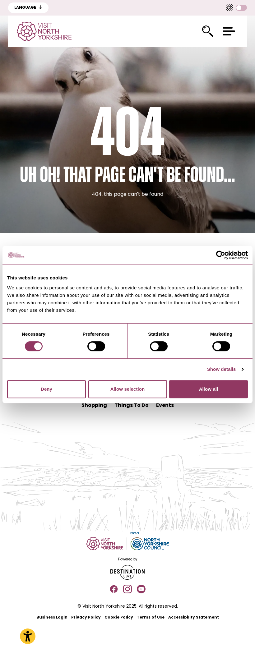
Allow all (208, 389)
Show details (221, 369)
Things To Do (131, 405)
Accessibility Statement (193, 617)
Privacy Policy (86, 617)
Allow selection (127, 389)
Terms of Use (151, 617)
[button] (229, 31)
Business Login (51, 617)
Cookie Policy (118, 617)
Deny (46, 389)
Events (165, 405)
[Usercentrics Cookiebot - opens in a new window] (220, 255)
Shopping (94, 405)
